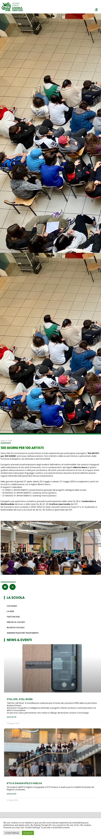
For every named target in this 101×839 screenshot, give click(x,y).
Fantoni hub (13, 616)
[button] (3, 548)
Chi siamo (12, 606)
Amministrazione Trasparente (23, 633)
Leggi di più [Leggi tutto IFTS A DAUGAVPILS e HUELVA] (11, 794)
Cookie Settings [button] (12, 833)
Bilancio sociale (15, 627)
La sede (10, 611)
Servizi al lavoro (16, 622)
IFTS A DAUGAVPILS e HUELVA (24, 783)
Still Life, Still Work (20, 699)
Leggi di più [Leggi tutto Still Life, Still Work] (11, 717)
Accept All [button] (27, 833)
